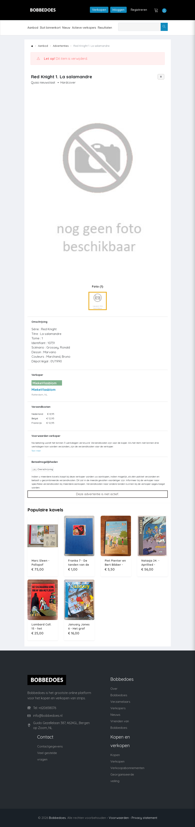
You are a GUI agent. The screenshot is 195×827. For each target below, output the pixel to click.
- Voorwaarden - (119, 818)
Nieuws (115, 715)
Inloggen (118, 10)
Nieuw (66, 27)
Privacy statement (144, 818)
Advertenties (61, 45)
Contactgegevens (50, 746)
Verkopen (99, 10)
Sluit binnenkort (50, 27)
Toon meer (36, 450)
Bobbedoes (57, 818)
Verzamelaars (120, 702)
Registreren (139, 10)
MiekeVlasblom (44, 390)
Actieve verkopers (84, 27)
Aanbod (32, 27)
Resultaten (105, 27)
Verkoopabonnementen (127, 768)
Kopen (115, 755)
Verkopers (118, 708)
